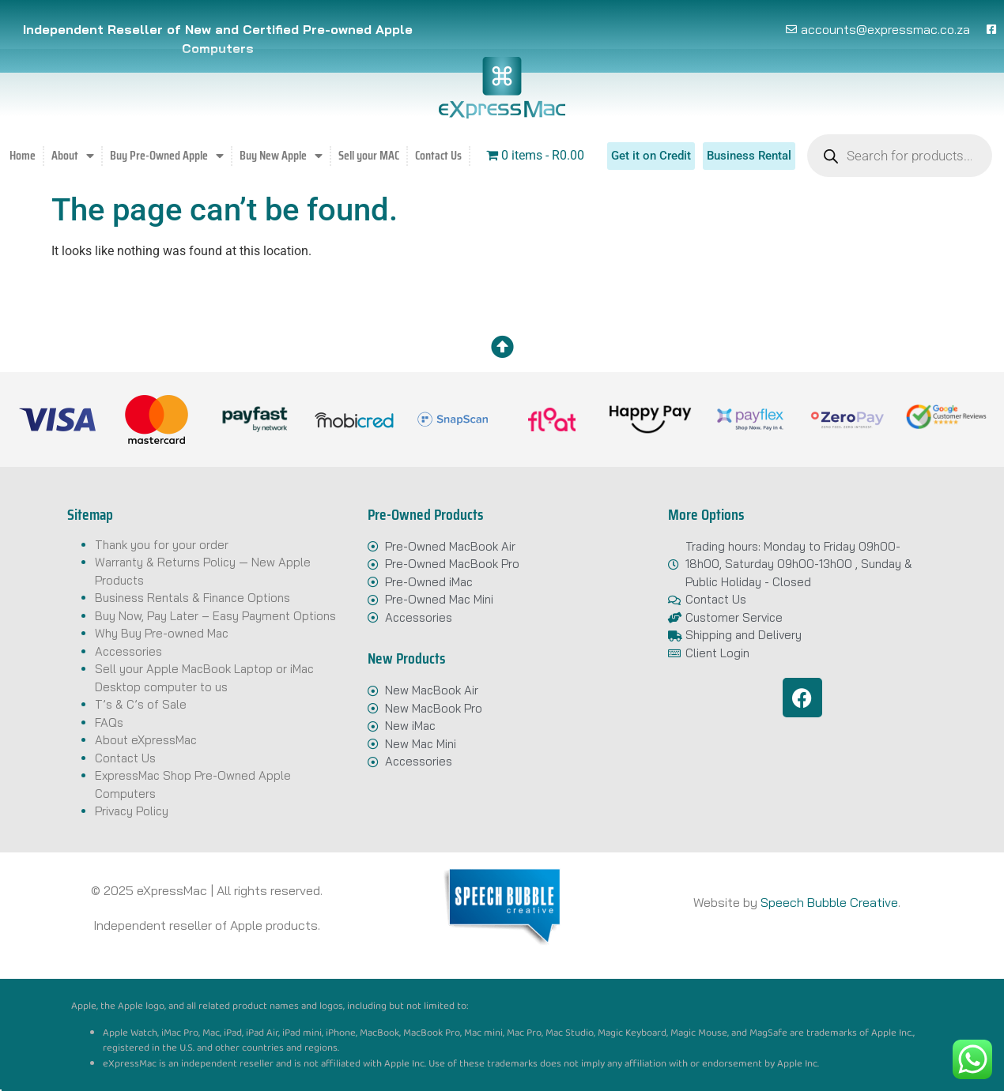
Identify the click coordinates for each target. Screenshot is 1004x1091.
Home (22, 155)
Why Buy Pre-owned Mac (161, 633)
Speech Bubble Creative (829, 902)
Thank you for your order (161, 544)
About (72, 155)
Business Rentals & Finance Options (192, 597)
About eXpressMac (146, 739)
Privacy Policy (131, 810)
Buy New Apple (281, 155)
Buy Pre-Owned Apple (167, 155)
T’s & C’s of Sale (141, 704)
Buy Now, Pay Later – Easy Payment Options (215, 615)
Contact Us (438, 155)
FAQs (109, 722)
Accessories (128, 651)
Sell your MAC (368, 155)
